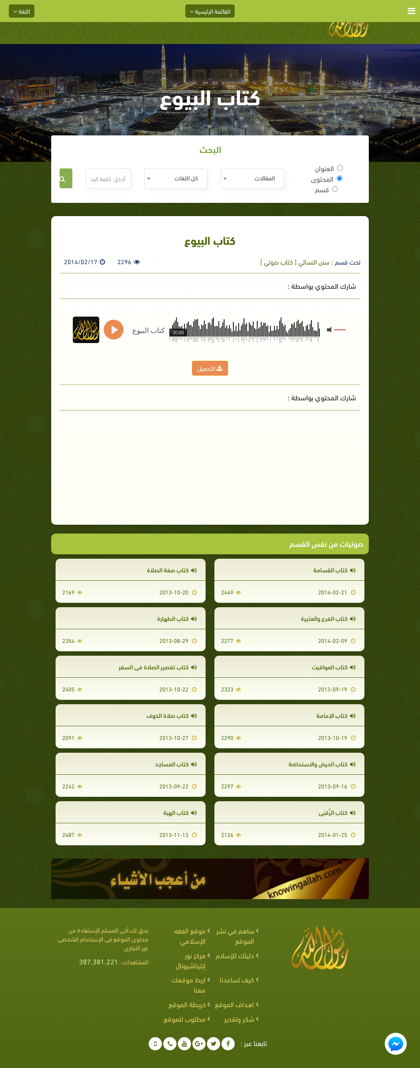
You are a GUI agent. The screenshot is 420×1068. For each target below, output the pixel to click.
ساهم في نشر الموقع (235, 935)
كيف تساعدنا (237, 979)
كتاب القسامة (334, 569)
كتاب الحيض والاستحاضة (322, 763)
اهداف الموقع (234, 1004)
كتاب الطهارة (177, 618)
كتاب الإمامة (336, 715)
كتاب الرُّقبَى (337, 812)
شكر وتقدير (239, 1018)
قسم (326, 189)
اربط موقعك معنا (189, 984)
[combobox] (252, 178)
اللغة (21, 10)
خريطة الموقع (187, 1004)
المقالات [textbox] (265, 177)
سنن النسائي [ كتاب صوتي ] (295, 261)
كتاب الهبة (180, 812)
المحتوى (326, 178)
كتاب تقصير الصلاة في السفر (158, 666)
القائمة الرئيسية (210, 10)
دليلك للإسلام (235, 955)
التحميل (210, 368)
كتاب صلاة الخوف (171, 715)
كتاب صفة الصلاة (172, 569)
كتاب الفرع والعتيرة (328, 618)
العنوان (329, 168)
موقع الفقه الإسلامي (190, 935)
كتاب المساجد (176, 763)
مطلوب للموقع (185, 1018)
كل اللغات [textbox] (186, 177)
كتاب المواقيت (334, 666)
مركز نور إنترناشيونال (191, 960)
